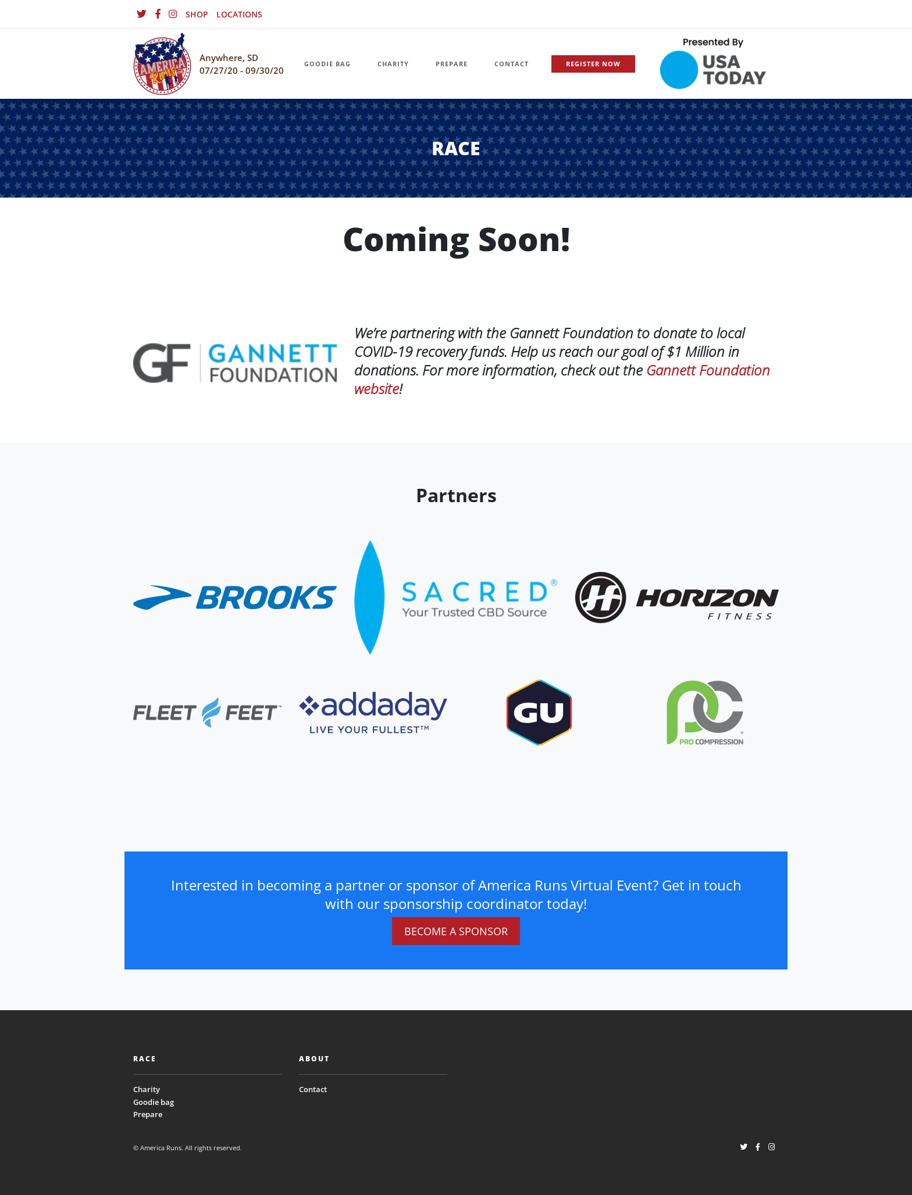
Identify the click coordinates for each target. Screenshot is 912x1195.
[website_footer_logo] (235, 596)
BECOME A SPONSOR (456, 931)
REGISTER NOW (593, 63)
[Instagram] (173, 14)
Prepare (147, 1114)
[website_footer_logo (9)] (705, 711)
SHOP (197, 14)
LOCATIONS (239, 14)
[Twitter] (142, 14)
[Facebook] (158, 14)
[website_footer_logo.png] (456, 596)
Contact (313, 1089)
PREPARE (452, 63)
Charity (146, 1089)
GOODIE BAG (327, 63)
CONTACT (511, 63)
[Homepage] (162, 64)
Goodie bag (153, 1102)
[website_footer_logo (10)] (539, 711)
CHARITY (393, 63)
